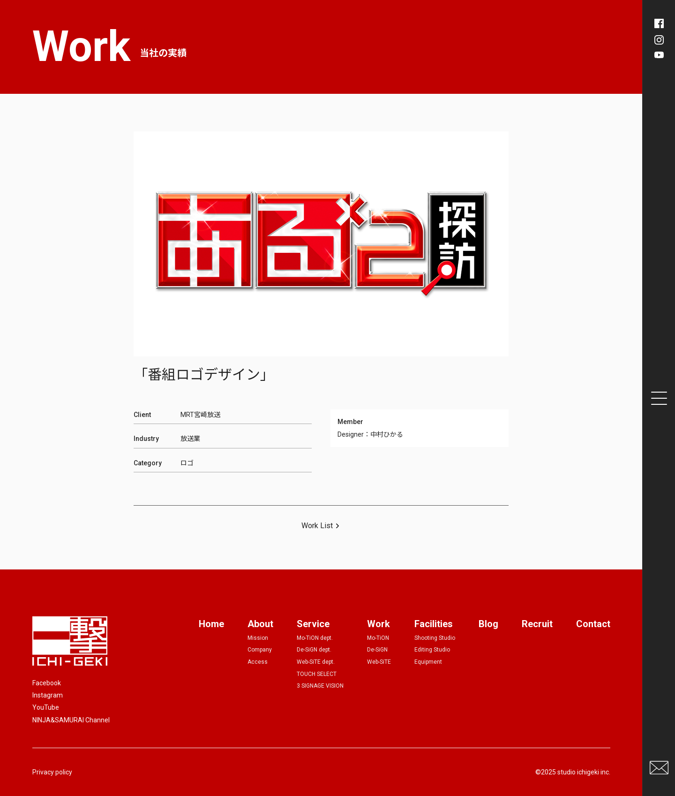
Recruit (537, 623)
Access (258, 662)
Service (313, 623)
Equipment (428, 662)
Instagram (47, 695)
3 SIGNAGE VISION (320, 685)
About (260, 623)
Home (211, 623)
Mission (258, 638)
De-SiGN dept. (314, 649)
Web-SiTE (379, 662)
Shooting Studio (434, 638)
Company (260, 649)
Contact (593, 623)
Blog (488, 623)
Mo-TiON (378, 638)
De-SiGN (377, 649)
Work (378, 623)
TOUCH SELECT (317, 674)
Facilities (433, 623)
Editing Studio (432, 649)
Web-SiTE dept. (316, 662)
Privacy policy (52, 772)
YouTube (45, 707)
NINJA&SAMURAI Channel (71, 720)
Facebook (46, 683)
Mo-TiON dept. (315, 638)
